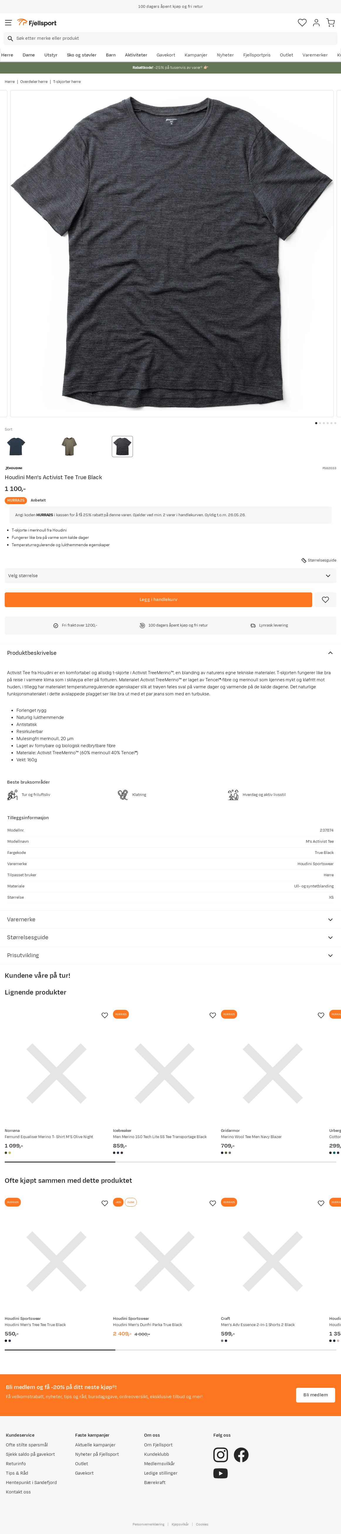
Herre (7, 55)
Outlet (286, 55)
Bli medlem (315, 1395)
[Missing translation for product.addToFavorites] (325, 599)
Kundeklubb (156, 1454)
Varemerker (315, 55)
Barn (111, 55)
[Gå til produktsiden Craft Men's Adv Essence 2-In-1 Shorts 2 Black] (273, 1261)
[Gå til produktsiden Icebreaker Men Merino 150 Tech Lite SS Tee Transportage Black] (165, 1073)
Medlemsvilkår (159, 1464)
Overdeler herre (34, 81)
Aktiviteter (136, 55)
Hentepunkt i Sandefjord (31, 1483)
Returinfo (16, 1464)
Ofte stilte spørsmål (27, 1445)
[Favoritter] (302, 22)
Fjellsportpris (257, 55)
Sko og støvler (82, 55)
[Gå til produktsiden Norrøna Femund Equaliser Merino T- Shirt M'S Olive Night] (56, 1073)
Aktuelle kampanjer (95, 1445)
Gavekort (166, 55)
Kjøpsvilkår (180, 1524)
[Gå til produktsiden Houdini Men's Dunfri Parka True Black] (165, 1261)
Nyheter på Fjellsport (97, 1454)
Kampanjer (196, 55)
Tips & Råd (17, 1473)
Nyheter (225, 55)
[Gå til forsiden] (36, 23)
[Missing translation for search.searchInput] (10, 38)
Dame (29, 55)
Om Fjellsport (158, 1445)
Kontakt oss (18, 1492)
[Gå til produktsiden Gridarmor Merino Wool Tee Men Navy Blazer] (273, 1073)
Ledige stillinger (160, 1473)
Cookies (202, 1524)
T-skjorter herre (67, 81)
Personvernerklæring (148, 1524)
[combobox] (170, 38)
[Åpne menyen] (8, 22)
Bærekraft (155, 1483)
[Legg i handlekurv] (158, 599)
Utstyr (51, 55)
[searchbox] (176, 38)
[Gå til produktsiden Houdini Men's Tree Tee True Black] (56, 1261)
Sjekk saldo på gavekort (30, 1454)
